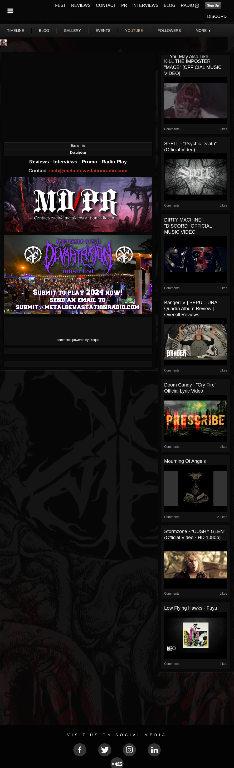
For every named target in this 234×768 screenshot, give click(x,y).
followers (169, 30)
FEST (60, 5)
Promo (90, 161)
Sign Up (213, 5)
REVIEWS (81, 5)
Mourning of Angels (185, 461)
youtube (134, 30)
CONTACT (106, 5)
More (203, 30)
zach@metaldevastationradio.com (88, 170)
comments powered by (78, 340)
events (103, 30)
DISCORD (217, 16)
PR (124, 5)
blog (44, 30)
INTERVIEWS (145, 5)
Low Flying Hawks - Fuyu (190, 608)
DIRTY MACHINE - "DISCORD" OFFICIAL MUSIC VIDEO (188, 226)
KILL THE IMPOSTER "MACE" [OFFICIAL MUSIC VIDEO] (193, 67)
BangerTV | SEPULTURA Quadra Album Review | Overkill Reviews (190, 308)
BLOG (169, 5)
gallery (72, 30)
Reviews (39, 161)
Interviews (66, 161)
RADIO (187, 5)
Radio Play (114, 161)
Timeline (15, 30)
